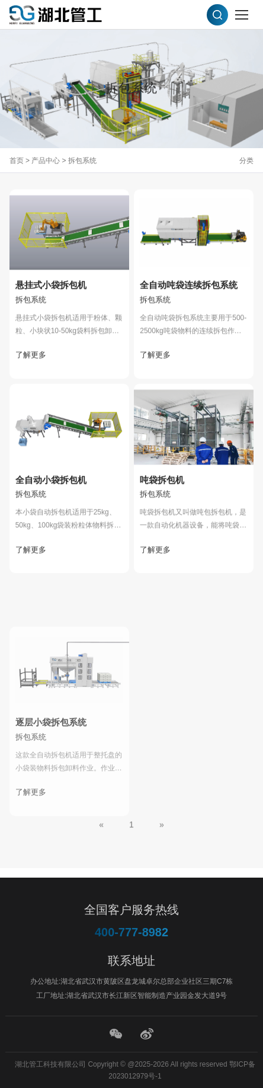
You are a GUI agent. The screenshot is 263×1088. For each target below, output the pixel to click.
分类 (246, 160)
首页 (16, 160)
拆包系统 (82, 160)
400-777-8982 (132, 932)
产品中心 (45, 160)
